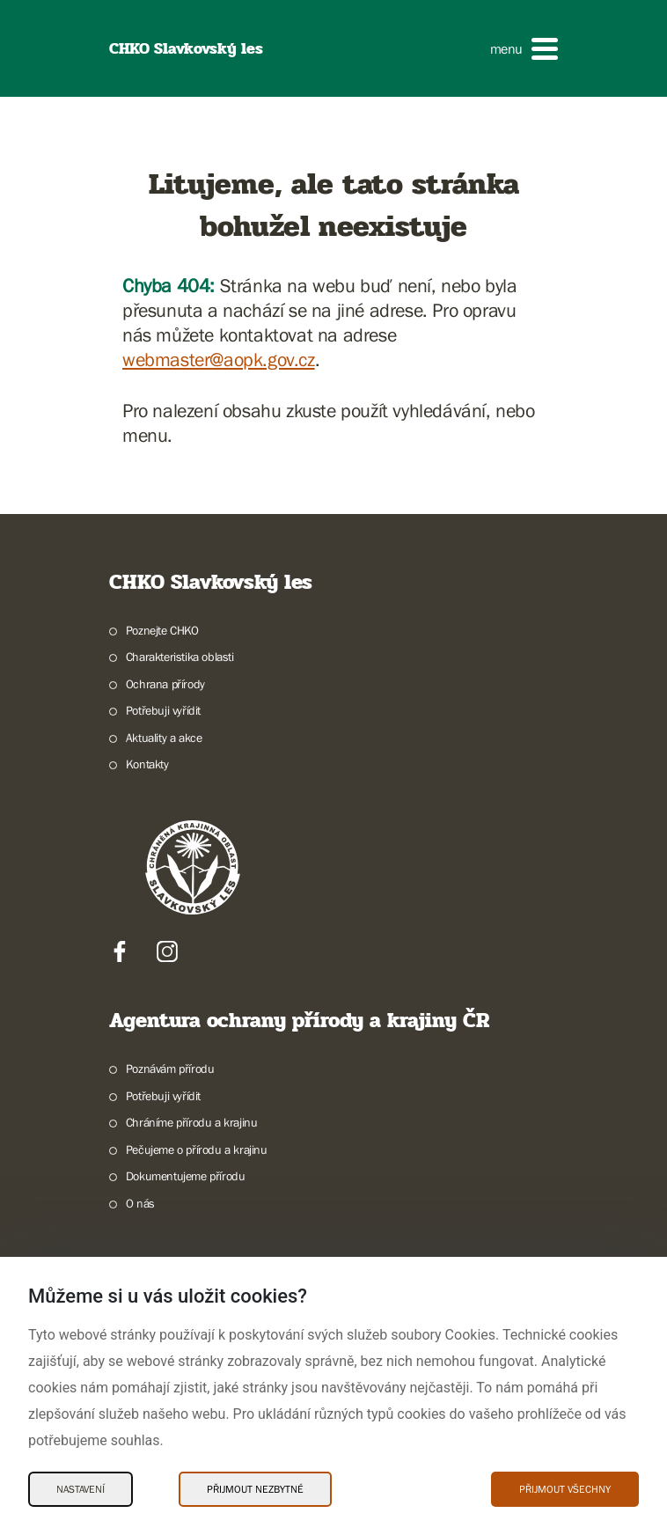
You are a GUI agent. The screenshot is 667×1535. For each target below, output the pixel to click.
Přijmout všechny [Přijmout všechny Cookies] (565, 1489)
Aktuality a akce (164, 738)
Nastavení (80, 1489)
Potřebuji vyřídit (163, 710)
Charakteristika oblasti (180, 657)
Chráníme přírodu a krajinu (192, 1122)
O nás (140, 1203)
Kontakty (147, 764)
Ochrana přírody (165, 684)
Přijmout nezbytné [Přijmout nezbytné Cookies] (255, 1489)
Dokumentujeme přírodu (186, 1176)
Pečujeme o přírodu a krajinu (197, 1149)
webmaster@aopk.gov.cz (218, 360)
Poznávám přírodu (170, 1068)
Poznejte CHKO (162, 630)
